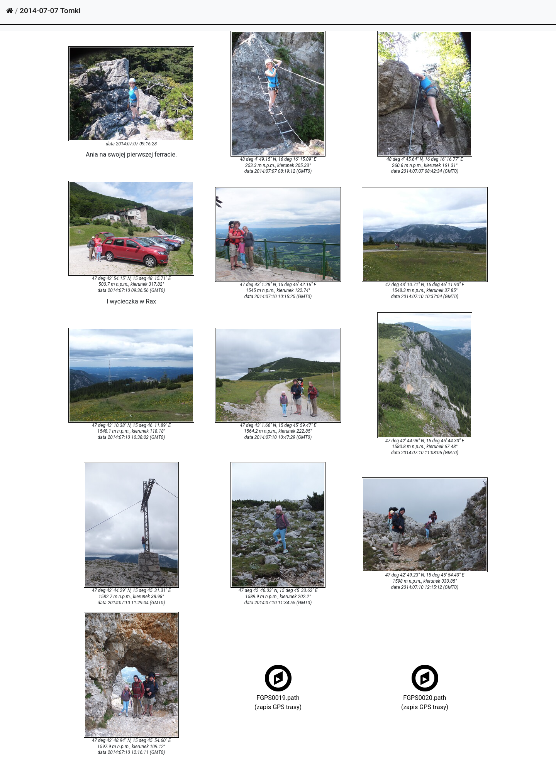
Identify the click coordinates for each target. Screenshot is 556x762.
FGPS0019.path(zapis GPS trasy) (278, 697)
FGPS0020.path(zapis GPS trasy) (424, 697)
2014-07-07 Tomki (50, 10)
